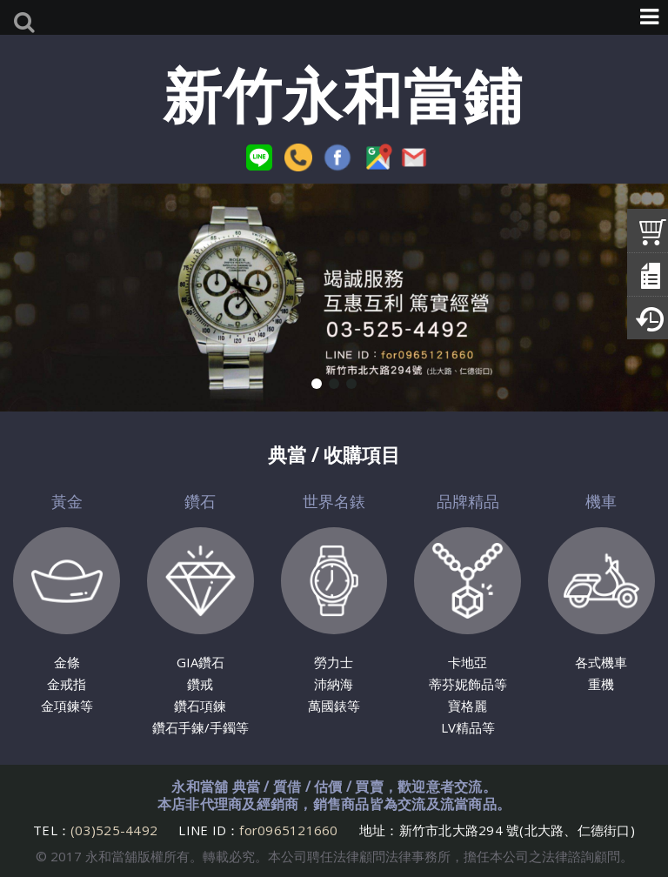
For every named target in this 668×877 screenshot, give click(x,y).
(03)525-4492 (115, 830)
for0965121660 (288, 830)
